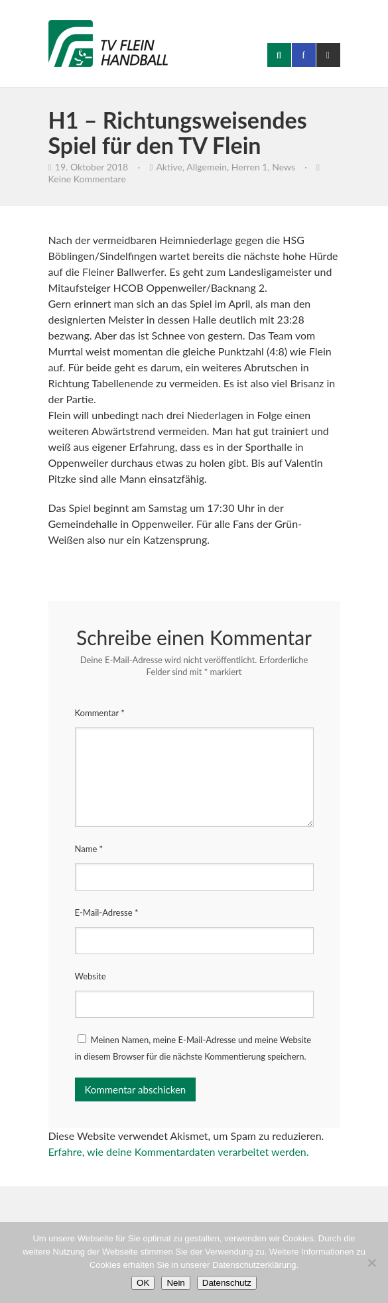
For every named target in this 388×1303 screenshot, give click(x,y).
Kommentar (100, 713)
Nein (175, 1283)
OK (143, 1283)
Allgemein (206, 166)
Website (90, 976)
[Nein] (371, 1262)
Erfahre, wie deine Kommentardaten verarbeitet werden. (178, 1151)
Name (89, 848)
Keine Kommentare (87, 178)
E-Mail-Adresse (107, 912)
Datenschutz (226, 1283)
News (283, 166)
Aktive (169, 166)
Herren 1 (249, 166)
